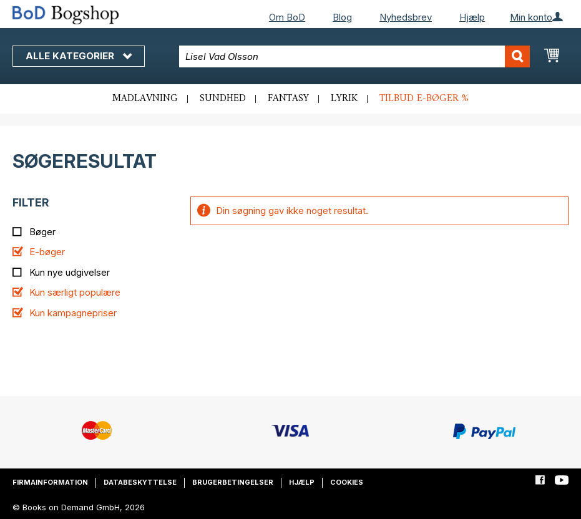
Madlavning (145, 98)
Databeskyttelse (140, 482)
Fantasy (288, 98)
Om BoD (287, 17)
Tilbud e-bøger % (424, 98)
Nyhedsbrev (405, 17)
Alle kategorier (79, 56)
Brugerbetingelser (232, 482)
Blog (342, 17)
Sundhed (223, 98)
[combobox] (354, 56)
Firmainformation (50, 482)
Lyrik (344, 98)
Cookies (346, 482)
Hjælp (472, 17)
